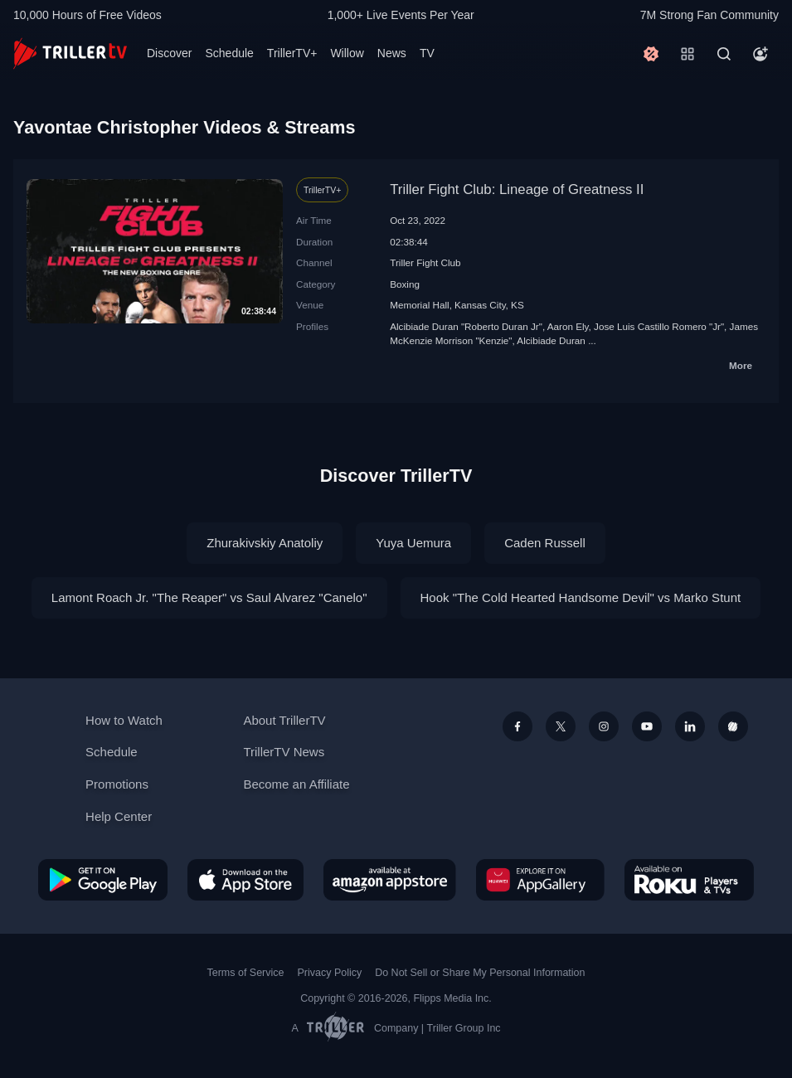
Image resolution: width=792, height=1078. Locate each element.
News (391, 53)
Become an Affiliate (296, 784)
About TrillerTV (284, 720)
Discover (169, 53)
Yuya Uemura (413, 543)
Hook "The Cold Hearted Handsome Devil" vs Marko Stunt (580, 597)
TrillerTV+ (292, 53)
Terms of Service (245, 972)
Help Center (118, 816)
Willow (346, 53)
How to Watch (124, 720)
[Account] (760, 54)
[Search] (724, 54)
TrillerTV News (283, 752)
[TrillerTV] (70, 53)
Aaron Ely (568, 326)
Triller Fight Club (425, 262)
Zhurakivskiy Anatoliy (265, 543)
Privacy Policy (329, 972)
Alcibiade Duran (551, 340)
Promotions (116, 784)
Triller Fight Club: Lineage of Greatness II (517, 189)
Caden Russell (544, 543)
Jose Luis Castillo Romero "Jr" (659, 326)
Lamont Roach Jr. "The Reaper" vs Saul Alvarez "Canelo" (209, 597)
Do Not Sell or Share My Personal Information (480, 972)
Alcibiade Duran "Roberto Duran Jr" (466, 326)
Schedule (229, 53)
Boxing (405, 284)
